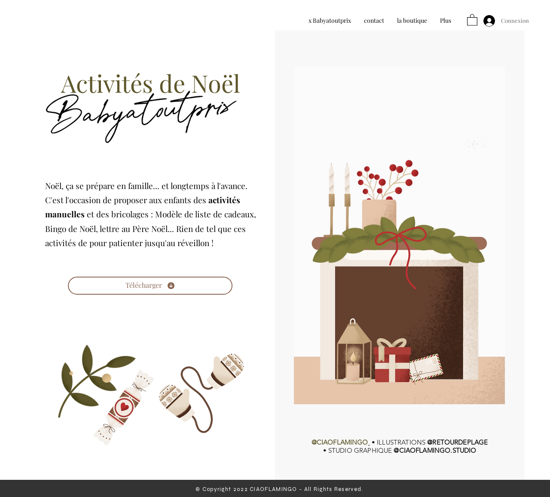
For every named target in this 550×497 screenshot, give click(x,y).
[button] (472, 19)
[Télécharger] (150, 286)
